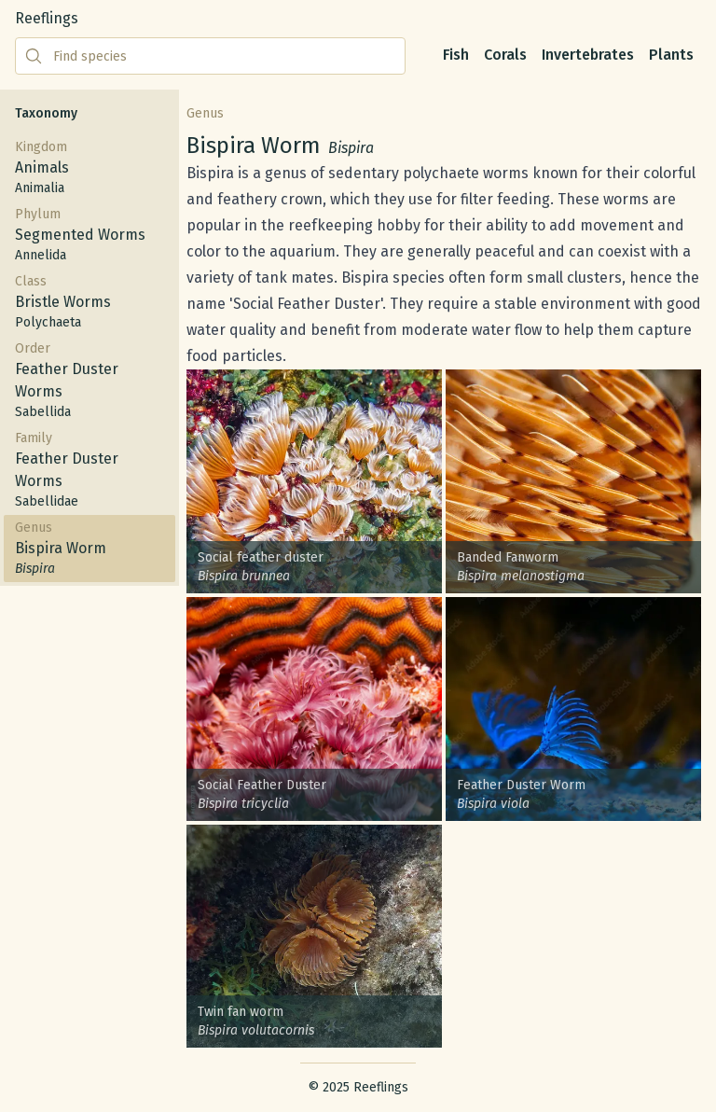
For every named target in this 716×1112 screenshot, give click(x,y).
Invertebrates (588, 54)
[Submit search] (33, 56)
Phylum (89, 235)
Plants (671, 54)
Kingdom (89, 168)
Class (89, 302)
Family (89, 470)
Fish (456, 54)
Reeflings (46, 18)
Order (89, 381)
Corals (505, 54)
